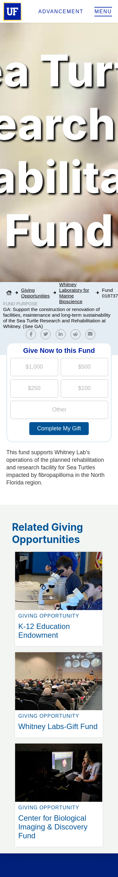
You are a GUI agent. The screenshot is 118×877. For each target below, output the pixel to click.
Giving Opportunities (35, 292)
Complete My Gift (59, 428)
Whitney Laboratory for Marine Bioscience (74, 293)
